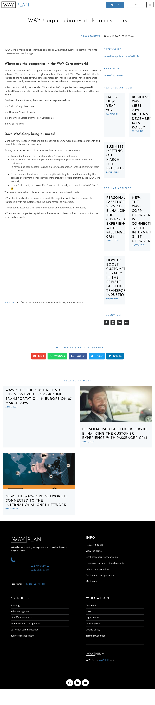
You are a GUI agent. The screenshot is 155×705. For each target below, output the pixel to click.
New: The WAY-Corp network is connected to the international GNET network (36, 501)
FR (26, 583)
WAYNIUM (133, 56)
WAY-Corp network (114, 75)
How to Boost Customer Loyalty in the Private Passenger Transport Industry (117, 278)
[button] (38, 356)
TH (43, 583)
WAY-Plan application (115, 56)
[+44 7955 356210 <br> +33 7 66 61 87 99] (13, 559)
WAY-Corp (10, 302)
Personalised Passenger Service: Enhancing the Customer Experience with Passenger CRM (115, 434)
